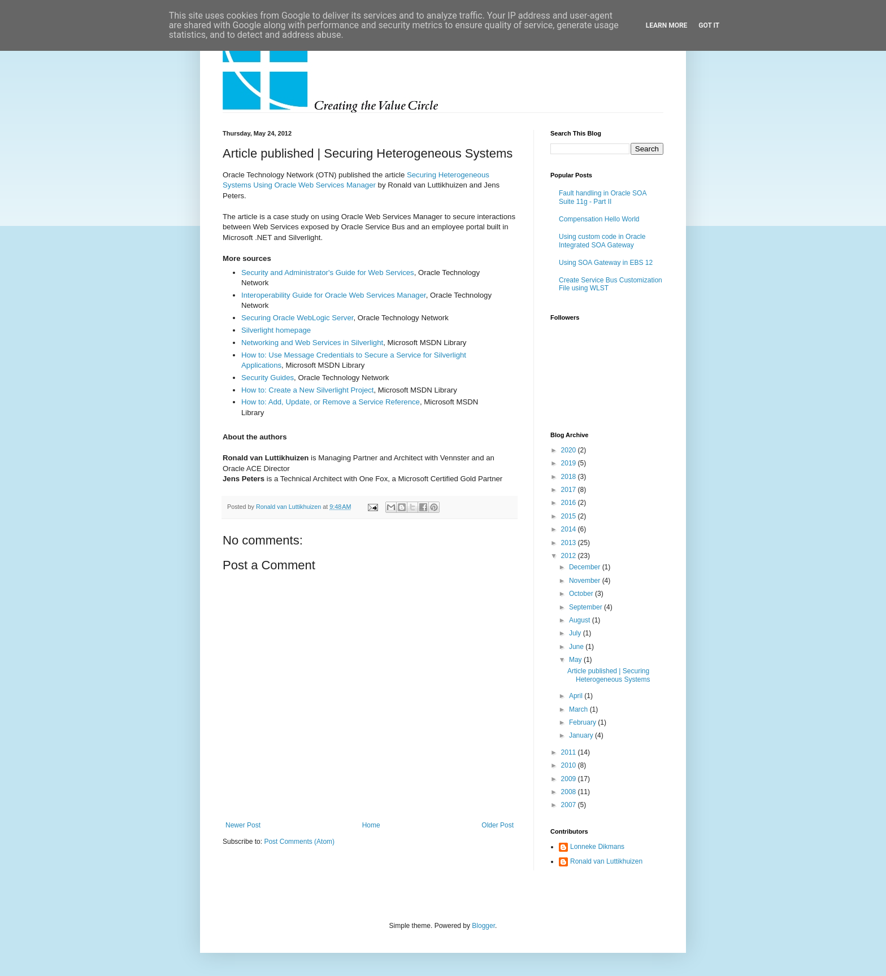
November (585, 581)
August (580, 620)
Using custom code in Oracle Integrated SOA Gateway (602, 241)
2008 (569, 792)
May (576, 660)
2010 (569, 765)
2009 (569, 779)
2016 (569, 503)
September (586, 607)
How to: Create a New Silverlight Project (307, 390)
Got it (708, 25)
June (577, 647)
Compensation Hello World (599, 219)
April (576, 696)
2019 (569, 463)
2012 (569, 556)
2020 (569, 450)
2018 (569, 477)
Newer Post (242, 825)
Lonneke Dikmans (597, 847)
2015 (569, 516)
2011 (569, 752)
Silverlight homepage (276, 330)
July (576, 633)
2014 (569, 529)
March (579, 709)
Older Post (497, 825)
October (582, 594)
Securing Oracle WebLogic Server (297, 317)
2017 (569, 490)
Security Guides (267, 377)
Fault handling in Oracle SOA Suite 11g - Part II (602, 197)
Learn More (667, 25)
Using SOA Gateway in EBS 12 (606, 263)
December (585, 567)
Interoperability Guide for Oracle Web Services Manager (333, 295)
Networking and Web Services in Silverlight (312, 342)
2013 (569, 543)
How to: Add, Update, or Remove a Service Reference (330, 402)
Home (371, 825)
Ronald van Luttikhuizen (606, 861)
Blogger (483, 926)
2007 (569, 805)
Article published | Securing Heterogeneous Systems (608, 675)
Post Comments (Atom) (299, 842)
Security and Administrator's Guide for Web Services (327, 272)
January (582, 735)
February (583, 722)
